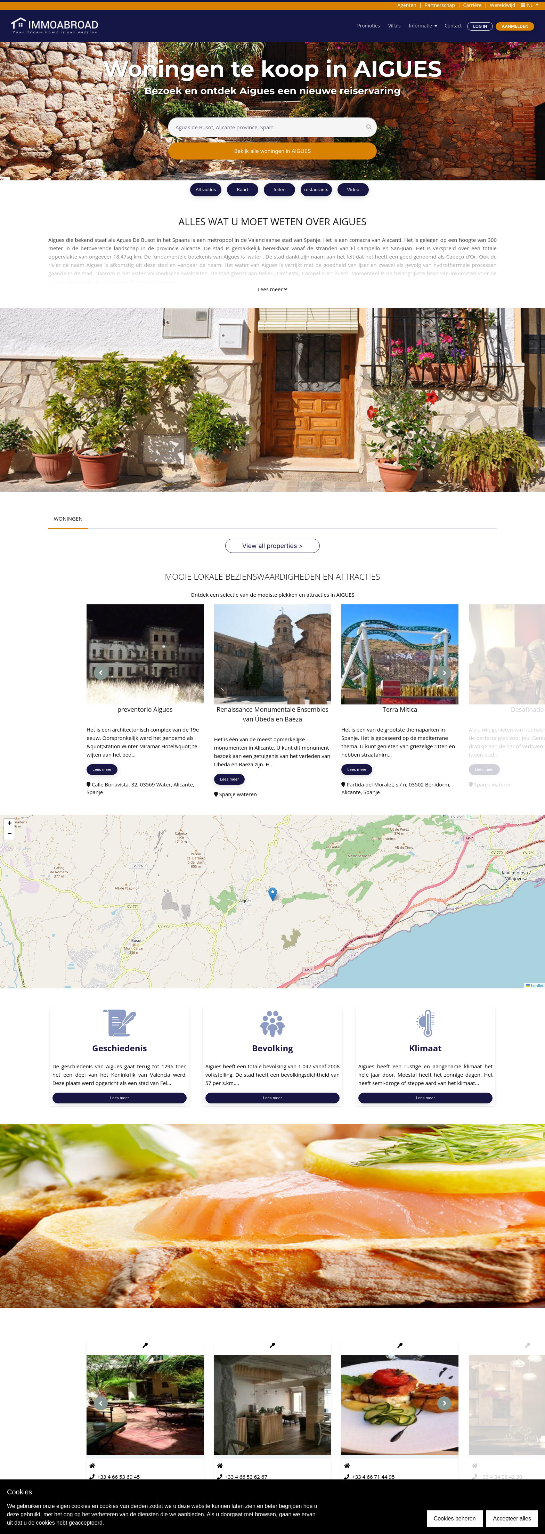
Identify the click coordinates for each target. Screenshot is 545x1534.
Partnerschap (440, 5)
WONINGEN (68, 518)
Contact (453, 26)
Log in (480, 26)
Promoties (367, 26)
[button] (272, 895)
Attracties (206, 189)
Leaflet (534, 985)
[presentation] (101, 673)
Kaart (243, 189)
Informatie (419, 26)
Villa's (393, 26)
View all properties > (272, 546)
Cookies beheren (455, 1518)
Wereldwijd (502, 5)
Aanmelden (515, 26)
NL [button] (527, 5)
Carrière (472, 5)
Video (353, 189)
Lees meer (272, 289)
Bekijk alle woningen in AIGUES (272, 151)
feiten (280, 189)
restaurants (316, 189)
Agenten (406, 5)
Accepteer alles (512, 1518)
